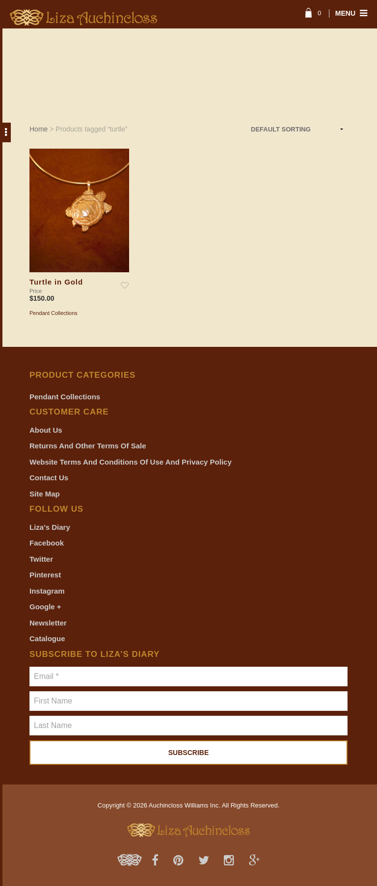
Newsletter (48, 623)
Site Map (44, 494)
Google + (45, 606)
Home (38, 129)
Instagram (47, 591)
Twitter (41, 559)
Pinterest (45, 575)
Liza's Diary (49, 527)
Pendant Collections (53, 313)
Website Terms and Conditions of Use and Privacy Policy (130, 462)
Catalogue (47, 638)
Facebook (46, 543)
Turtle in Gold (56, 282)
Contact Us (48, 477)
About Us (45, 430)
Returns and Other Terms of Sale (87, 446)
